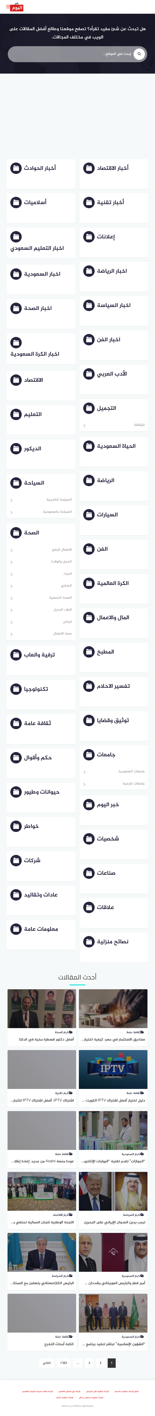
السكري (66, 586)
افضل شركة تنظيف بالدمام (126, 1391)
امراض (67, 622)
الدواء (68, 574)
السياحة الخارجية (59, 500)
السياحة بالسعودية (57, 512)
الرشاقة (139, 425)
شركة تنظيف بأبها (64, 1397)
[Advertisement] (77, 117)
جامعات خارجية (134, 784)
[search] (139, 54)
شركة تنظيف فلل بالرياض (97, 1391)
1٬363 (63, 1363)
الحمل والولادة (61, 562)
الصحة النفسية (60, 598)
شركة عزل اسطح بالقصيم (69, 1391)
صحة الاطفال (62, 634)
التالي (47, 1363)
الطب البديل (62, 610)
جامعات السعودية (131, 771)
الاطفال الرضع (62, 550)
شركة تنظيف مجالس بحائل (91, 1397)
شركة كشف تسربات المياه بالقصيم (37, 1391)
